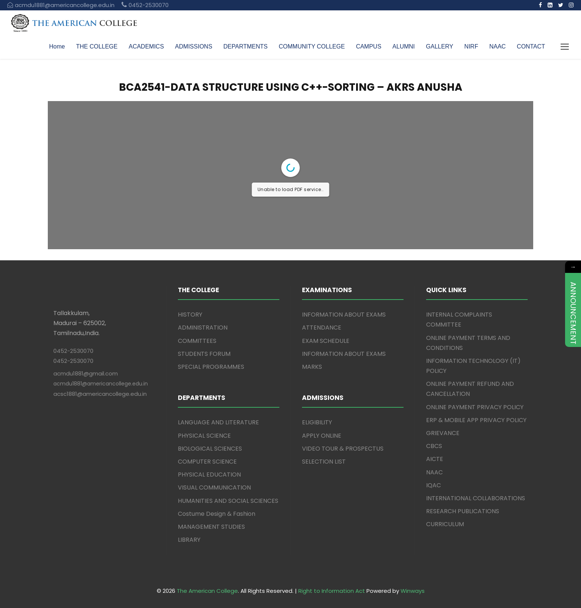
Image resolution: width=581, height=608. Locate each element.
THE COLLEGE (96, 46)
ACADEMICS (146, 46)
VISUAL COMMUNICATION (214, 487)
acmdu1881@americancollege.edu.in (100, 383)
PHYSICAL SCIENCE (204, 435)
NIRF (471, 46)
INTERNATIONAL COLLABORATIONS (475, 498)
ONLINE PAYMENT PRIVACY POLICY (475, 407)
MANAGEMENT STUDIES (211, 526)
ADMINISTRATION (203, 327)
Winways (413, 591)
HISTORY (190, 314)
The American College (207, 591)
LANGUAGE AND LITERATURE (218, 422)
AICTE (434, 459)
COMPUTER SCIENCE (207, 461)
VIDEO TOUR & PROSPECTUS (343, 448)
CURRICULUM (445, 524)
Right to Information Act (331, 591)
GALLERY (440, 46)
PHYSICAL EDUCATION (209, 474)
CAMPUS (368, 46)
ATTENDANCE (321, 327)
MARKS (312, 367)
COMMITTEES (197, 341)
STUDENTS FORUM (204, 354)
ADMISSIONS (193, 46)
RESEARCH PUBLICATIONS (462, 511)
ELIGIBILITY (317, 422)
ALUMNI (403, 46)
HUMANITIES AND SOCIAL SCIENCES (228, 501)
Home (57, 46)
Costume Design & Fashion (216, 514)
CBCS (434, 446)
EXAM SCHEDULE (325, 341)
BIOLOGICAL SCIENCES (210, 448)
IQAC (433, 485)
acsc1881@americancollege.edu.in (100, 394)
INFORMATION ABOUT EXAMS (344, 314)
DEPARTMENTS (245, 46)
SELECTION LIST (324, 461)
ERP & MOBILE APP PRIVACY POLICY (476, 420)
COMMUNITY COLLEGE (312, 46)
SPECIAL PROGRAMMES (211, 367)
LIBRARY (189, 539)
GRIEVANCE (442, 433)
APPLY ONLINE (321, 435)
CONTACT (531, 46)
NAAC (497, 46)
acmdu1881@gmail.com (85, 373)
